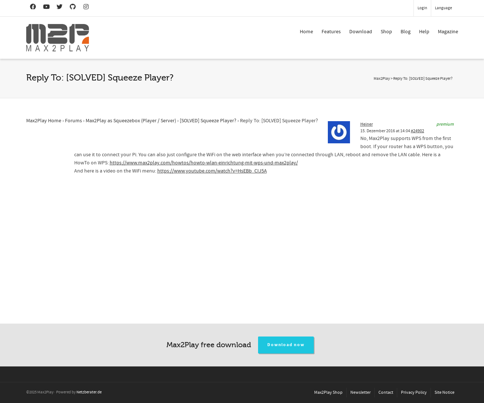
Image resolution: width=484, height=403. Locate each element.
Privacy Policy (414, 392)
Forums (73, 120)
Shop (386, 31)
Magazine (448, 31)
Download (360, 31)
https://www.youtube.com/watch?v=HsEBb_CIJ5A (212, 171)
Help (424, 31)
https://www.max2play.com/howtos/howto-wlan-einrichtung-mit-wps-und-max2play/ (204, 163)
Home (306, 31)
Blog (406, 31)
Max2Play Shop (328, 392)
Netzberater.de (89, 392)
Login (422, 8)
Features (331, 31)
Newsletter (360, 392)
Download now (286, 345)
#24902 (417, 131)
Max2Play (382, 78)
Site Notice (444, 392)
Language (443, 8)
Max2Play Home (43, 120)
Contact (385, 392)
